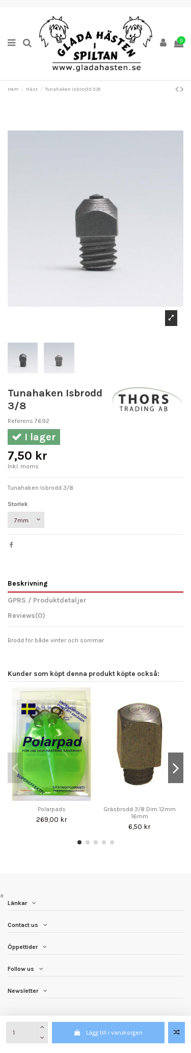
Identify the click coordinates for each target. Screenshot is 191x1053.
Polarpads (52, 809)
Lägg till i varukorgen (108, 1032)
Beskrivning (27, 583)
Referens (20, 420)
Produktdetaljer (59, 600)
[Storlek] (26, 520)
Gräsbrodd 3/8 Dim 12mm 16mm (139, 813)
